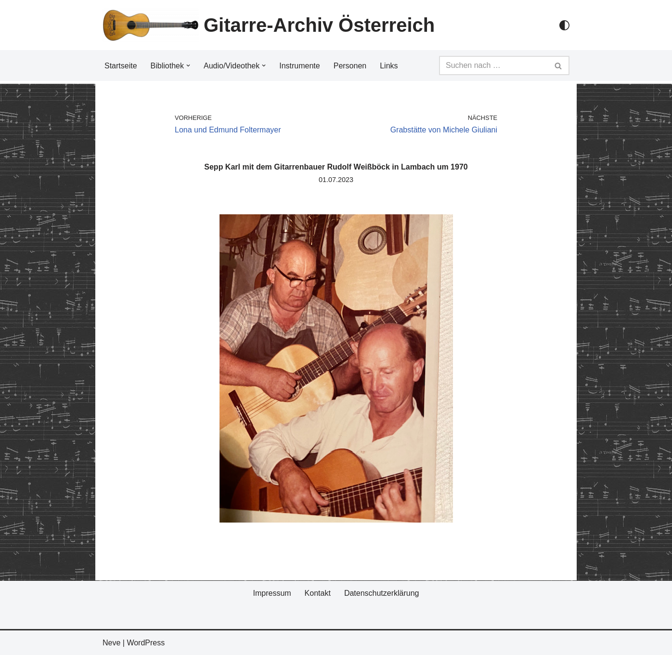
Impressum (272, 593)
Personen (350, 66)
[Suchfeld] (493, 65)
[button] (188, 65)
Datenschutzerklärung (381, 593)
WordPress (146, 643)
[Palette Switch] (564, 25)
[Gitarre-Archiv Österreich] (269, 25)
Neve (111, 643)
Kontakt (318, 593)
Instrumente (299, 66)
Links (389, 66)
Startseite (120, 66)
